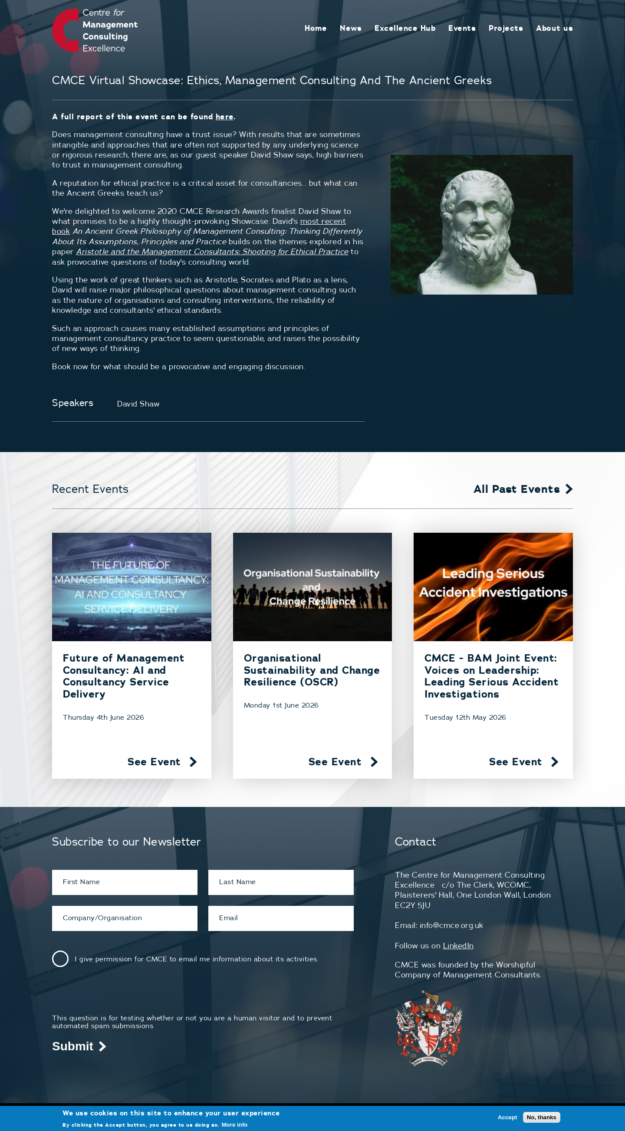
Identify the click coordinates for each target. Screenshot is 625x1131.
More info (235, 1124)
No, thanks (541, 1117)
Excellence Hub (405, 28)
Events (462, 28)
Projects (506, 28)
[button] (482, 225)
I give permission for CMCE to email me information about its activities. (197, 959)
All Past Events (517, 488)
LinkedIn (458, 946)
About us (554, 28)
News (351, 28)
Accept (507, 1117)
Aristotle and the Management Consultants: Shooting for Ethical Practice (212, 251)
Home (316, 28)
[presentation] (118, 997)
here (225, 116)
